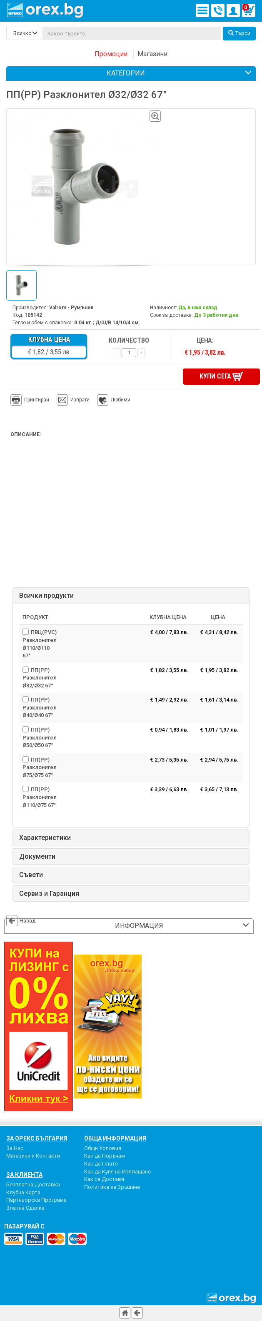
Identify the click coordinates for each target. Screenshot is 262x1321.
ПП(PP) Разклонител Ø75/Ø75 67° (39, 767)
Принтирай (29, 400)
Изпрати (80, 400)
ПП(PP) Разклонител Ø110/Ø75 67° (39, 797)
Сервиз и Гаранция (49, 893)
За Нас (14, 1148)
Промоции (111, 54)
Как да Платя (101, 1164)
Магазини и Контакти (33, 1156)
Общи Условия (102, 1148)
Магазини (152, 54)
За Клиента (24, 1174)
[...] (131, 33)
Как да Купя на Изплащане (117, 1171)
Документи (37, 856)
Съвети (31, 875)
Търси (239, 33)
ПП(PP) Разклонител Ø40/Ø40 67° (39, 707)
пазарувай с (24, 1226)
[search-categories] (24, 33)
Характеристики (45, 838)
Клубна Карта (23, 1192)
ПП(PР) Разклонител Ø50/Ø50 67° (39, 737)
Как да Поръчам (104, 1156)
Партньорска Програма (36, 1200)
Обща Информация (115, 1138)
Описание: (25, 434)
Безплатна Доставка (33, 1184)
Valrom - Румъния (71, 308)
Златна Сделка (25, 1208)
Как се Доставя (104, 1179)
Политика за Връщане (112, 1187)
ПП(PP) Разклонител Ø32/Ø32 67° (39, 678)
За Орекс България (36, 1138)
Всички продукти (46, 595)
